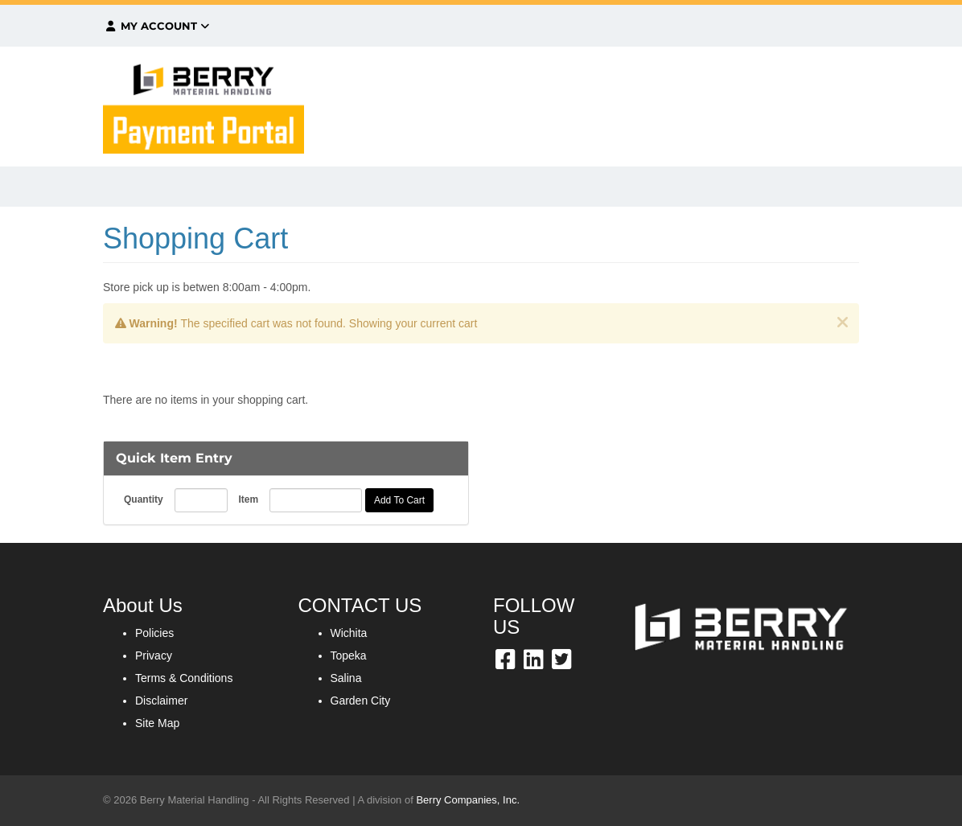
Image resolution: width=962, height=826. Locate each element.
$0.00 (747, 25)
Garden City (361, 700)
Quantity (143, 499)
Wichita (349, 633)
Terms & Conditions (183, 678)
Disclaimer (161, 700)
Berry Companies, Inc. (468, 800)
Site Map (157, 723)
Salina (346, 678)
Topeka (349, 655)
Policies (154, 633)
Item (248, 499)
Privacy (153, 655)
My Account (156, 26)
